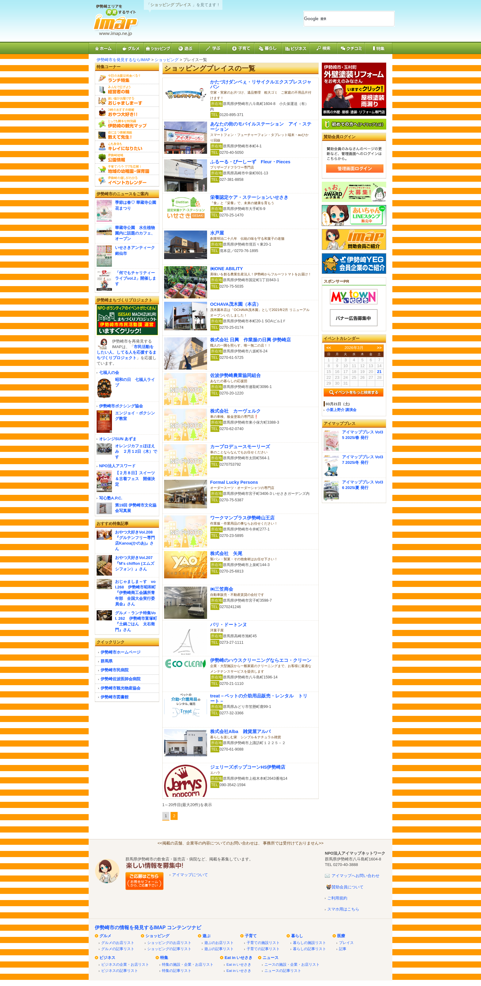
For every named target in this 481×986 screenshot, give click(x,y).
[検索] (341, 18)
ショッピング (167, 59)
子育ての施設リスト (263, 943)
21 (379, 371)
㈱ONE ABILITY (226, 268)
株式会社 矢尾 (226, 553)
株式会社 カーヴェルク (235, 411)
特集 (164, 957)
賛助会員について (348, 887)
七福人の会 (109, 372)
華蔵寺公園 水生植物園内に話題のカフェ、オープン (135, 233)
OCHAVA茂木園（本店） (235, 304)
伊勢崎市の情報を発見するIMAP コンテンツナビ (148, 927)
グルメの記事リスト (117, 949)
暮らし (297, 936)
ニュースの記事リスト (282, 970)
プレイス (346, 943)
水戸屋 (217, 233)
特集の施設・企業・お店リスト (188, 964)
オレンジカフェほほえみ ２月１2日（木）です (136, 451)
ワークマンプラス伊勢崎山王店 (242, 517)
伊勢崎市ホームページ (120, 652)
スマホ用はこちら (343, 909)
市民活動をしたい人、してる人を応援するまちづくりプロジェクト (126, 352)
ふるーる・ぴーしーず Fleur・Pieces (250, 161)
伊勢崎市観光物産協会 (120, 688)
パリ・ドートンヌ (228, 624)
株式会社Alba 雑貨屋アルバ (240, 731)
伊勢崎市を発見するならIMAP (123, 59)
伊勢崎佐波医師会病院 (120, 679)
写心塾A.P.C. (110, 498)
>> (379, 347)
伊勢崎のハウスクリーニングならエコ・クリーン (260, 660)
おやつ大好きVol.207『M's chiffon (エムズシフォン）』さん (134, 563)
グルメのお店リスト (117, 943)
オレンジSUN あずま (118, 439)
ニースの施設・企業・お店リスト (292, 964)
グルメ (105, 936)
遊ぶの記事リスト (219, 949)
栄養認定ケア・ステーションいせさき (249, 197)
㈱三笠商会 (221, 589)
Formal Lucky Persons (234, 482)
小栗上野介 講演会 (341, 410)
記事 (342, 949)
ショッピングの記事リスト (169, 949)
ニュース (271, 957)
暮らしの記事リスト (309, 949)
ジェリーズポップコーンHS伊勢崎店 (247, 767)
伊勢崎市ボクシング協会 (121, 406)
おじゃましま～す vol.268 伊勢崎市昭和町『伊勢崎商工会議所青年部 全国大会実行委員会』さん (135, 592)
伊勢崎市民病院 (115, 670)
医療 (341, 936)
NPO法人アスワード (117, 466)
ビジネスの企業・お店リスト (125, 964)
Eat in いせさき (238, 957)
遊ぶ (206, 936)
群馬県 (107, 661)
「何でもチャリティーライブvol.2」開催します (135, 278)
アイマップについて (190, 874)
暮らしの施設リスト (309, 943)
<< (328, 347)
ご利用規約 (337, 898)
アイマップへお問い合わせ (355, 875)
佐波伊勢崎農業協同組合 (235, 375)
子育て (251, 936)
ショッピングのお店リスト (169, 943)
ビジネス (107, 957)
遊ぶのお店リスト (219, 943)
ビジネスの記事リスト (119, 970)
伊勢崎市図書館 (115, 697)
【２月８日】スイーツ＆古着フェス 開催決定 (135, 478)
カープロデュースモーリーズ (240, 446)
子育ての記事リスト (263, 949)
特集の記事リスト (176, 970)
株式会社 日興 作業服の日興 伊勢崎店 (250, 339)
